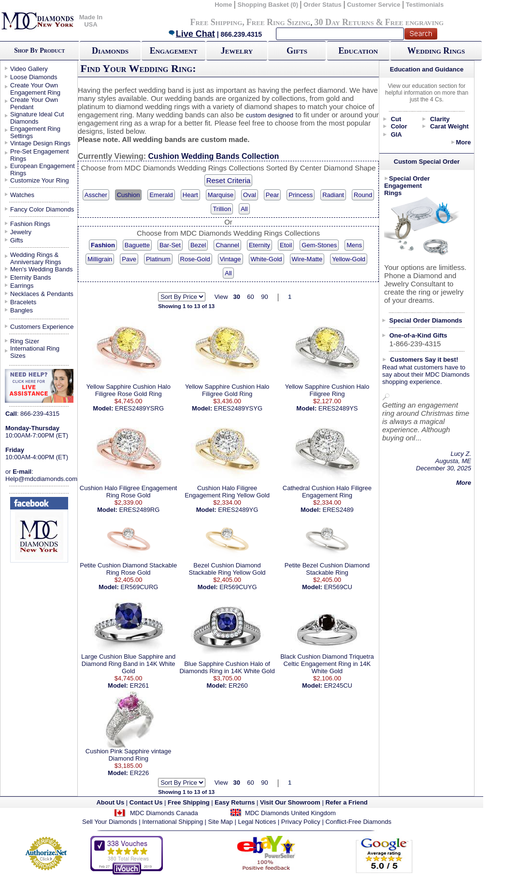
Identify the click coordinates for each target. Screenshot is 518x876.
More (463, 142)
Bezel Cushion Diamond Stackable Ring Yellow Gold (227, 569)
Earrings (21, 285)
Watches (22, 194)
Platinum (158, 259)
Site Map (220, 821)
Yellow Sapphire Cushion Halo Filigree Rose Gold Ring (128, 390)
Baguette (137, 245)
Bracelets (23, 302)
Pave (129, 259)
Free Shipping (216, 22)
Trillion (222, 208)
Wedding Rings (436, 51)
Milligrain (99, 259)
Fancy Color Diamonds (42, 209)
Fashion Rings (30, 223)
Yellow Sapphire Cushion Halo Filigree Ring (327, 390)
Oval (249, 194)
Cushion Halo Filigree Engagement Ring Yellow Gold (227, 491)
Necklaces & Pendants (41, 293)
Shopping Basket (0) (268, 4)
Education (358, 51)
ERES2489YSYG (238, 408)
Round (363, 194)
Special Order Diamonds (425, 320)
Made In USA (90, 21)
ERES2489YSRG (139, 408)
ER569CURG (139, 587)
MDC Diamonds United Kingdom (290, 813)
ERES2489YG (238, 509)
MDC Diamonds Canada (164, 813)
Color (399, 126)
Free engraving (414, 22)
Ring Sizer (24, 341)
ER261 (139, 685)
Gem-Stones (319, 245)
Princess (300, 194)
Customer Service (374, 4)
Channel (227, 245)
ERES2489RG (139, 509)
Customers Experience (42, 326)
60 (250, 296)
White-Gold (266, 259)
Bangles (21, 310)
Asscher (96, 194)
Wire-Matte (307, 259)
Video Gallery (29, 68)
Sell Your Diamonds (109, 821)
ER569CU (338, 587)
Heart (190, 194)
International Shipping (172, 821)
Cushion (128, 194)
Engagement (174, 51)
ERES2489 (338, 509)
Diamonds (110, 51)
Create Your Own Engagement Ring (35, 89)
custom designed (269, 115)
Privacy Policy (300, 821)
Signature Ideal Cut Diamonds (37, 118)
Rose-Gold (195, 259)
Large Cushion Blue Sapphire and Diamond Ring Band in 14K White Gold (128, 664)
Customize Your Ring (39, 180)
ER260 (238, 685)
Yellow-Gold (348, 259)
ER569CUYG (238, 587)
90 (264, 296)
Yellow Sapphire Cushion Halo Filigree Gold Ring (227, 390)
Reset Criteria (228, 180)
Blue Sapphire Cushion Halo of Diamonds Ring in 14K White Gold (226, 667)
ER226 (139, 773)
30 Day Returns (344, 22)
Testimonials (425, 4)
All (244, 208)
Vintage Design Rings (40, 143)
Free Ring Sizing (278, 22)
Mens (354, 245)
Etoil (286, 245)
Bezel (198, 245)
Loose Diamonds (34, 77)
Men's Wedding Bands (41, 269)
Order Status (322, 4)
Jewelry (237, 51)
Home (223, 4)
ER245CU (338, 685)
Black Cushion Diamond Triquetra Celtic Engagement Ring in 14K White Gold (327, 664)
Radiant (333, 194)
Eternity (259, 245)
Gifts (297, 51)
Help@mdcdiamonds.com (41, 478)
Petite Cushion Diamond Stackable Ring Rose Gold (128, 569)
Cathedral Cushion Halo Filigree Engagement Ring (327, 491)
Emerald (161, 194)
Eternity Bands (30, 277)
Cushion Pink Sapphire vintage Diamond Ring (129, 755)
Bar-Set (170, 245)
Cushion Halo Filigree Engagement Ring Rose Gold (128, 491)
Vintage (230, 259)
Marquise (220, 194)
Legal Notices (257, 821)
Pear (272, 194)
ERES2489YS (338, 408)
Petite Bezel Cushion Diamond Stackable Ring (327, 569)
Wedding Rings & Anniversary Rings (35, 258)
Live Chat (191, 34)
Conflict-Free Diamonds (358, 821)
